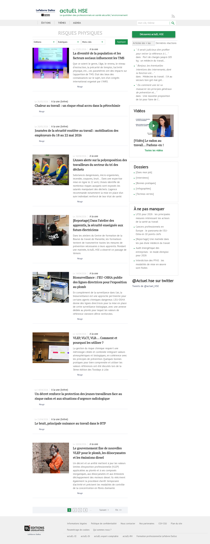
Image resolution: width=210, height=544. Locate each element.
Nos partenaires (146, 523)
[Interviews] (142, 177)
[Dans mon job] (144, 172)
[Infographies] (143, 188)
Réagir (80, 86)
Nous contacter (128, 523)
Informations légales (77, 523)
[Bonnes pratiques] (146, 183)
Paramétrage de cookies (78, 529)
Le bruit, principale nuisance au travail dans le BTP (70, 423)
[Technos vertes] (145, 194)
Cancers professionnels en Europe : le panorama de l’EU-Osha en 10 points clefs (152, 230)
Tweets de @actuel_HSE (145, 286)
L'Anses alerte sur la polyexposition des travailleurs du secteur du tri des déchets (100, 164)
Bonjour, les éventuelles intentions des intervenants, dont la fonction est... (153, 69)
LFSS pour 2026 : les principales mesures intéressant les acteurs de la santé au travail (153, 218)
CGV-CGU (163, 523)
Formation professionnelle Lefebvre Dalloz (157, 536)
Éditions (46, 22)
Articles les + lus (142, 43)
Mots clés (86, 42)
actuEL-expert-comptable (106, 536)
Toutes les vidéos (154, 150)
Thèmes (62, 22)
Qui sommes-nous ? (102, 529)
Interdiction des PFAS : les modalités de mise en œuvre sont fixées (151, 264)
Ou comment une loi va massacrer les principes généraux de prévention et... (153, 88)
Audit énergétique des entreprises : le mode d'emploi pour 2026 (152, 251)
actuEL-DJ (85, 536)
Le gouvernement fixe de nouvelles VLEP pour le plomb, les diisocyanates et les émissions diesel (99, 453)
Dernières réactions (166, 43)
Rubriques (62, 42)
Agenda (77, 22)
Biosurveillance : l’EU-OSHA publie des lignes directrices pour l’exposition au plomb (100, 282)
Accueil (33, 23)
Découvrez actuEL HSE (151, 34)
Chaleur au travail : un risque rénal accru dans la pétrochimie (77, 105)
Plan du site (176, 523)
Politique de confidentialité (104, 523)
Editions (37, 42)
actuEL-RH (127, 536)
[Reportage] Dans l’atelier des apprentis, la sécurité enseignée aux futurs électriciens (98, 225)
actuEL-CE (72, 536)
